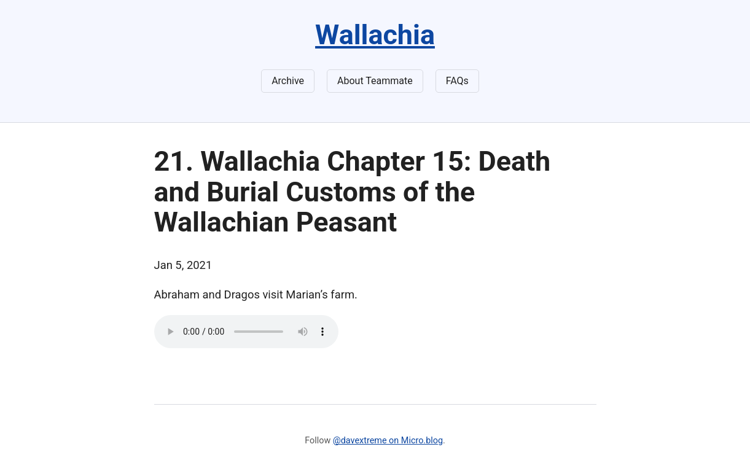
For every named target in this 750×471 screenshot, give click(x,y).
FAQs (457, 81)
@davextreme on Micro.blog (388, 440)
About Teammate (375, 81)
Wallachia (375, 34)
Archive (287, 81)
